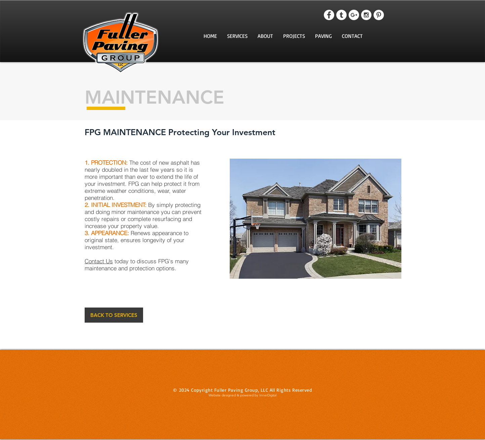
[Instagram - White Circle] (366, 15)
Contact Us (99, 261)
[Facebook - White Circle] (329, 15)
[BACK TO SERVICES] (114, 315)
